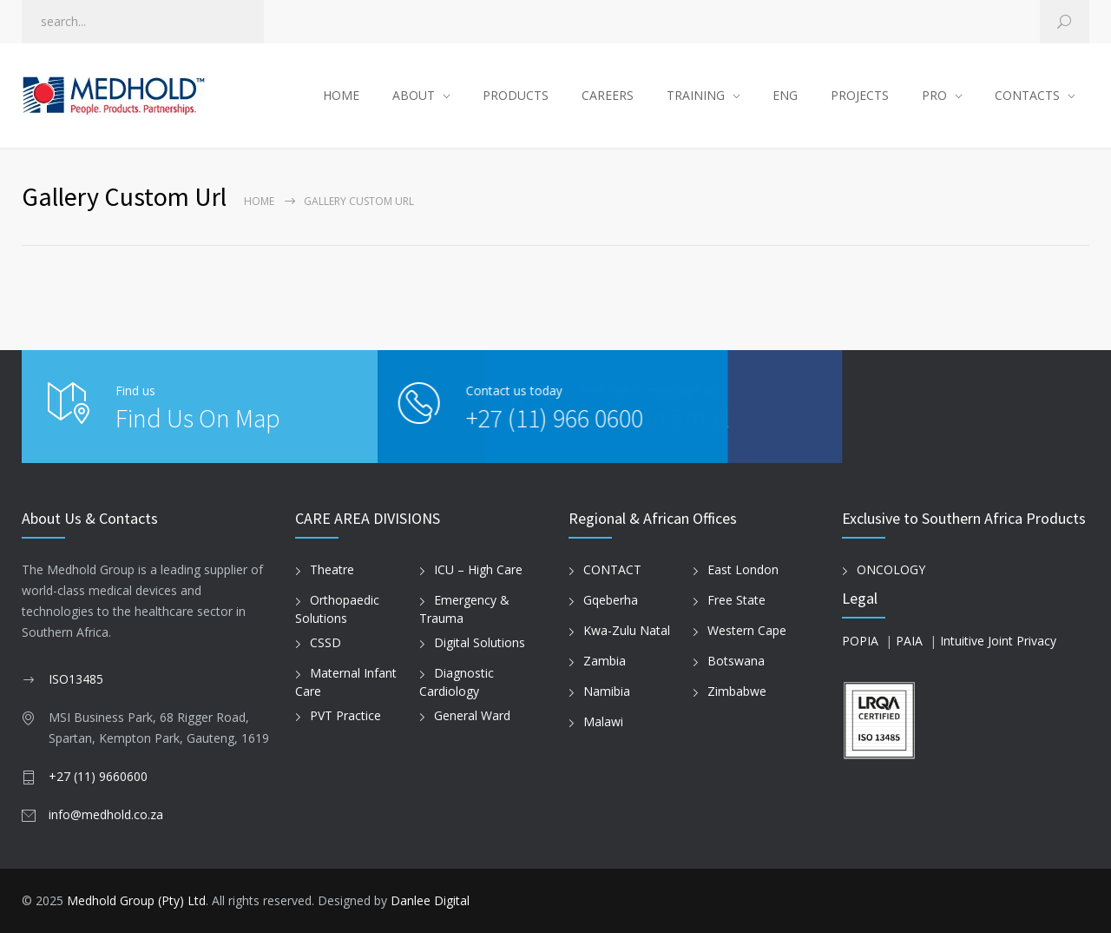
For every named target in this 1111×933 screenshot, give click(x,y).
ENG (785, 95)
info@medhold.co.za (106, 814)
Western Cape (746, 630)
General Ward (472, 715)
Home (259, 201)
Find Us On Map (197, 417)
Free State (736, 600)
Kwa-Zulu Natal (626, 630)
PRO (934, 95)
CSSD (325, 642)
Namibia (606, 691)
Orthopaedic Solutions (337, 609)
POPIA (860, 640)
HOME (341, 95)
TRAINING (696, 95)
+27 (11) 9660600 (98, 776)
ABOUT (413, 95)
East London (743, 569)
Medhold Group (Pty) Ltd (136, 900)
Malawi (603, 721)
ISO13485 (76, 679)
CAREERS (608, 95)
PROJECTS (860, 95)
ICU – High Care (478, 569)
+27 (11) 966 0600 (499, 417)
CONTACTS (1027, 95)
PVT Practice (345, 715)
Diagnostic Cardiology (456, 682)
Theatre (332, 569)
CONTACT (612, 569)
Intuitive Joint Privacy (998, 640)
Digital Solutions (479, 642)
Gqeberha (610, 600)
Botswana (736, 660)
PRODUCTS (516, 95)
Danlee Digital (430, 900)
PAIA (909, 640)
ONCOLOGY (891, 569)
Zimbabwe (736, 691)
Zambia (604, 660)
